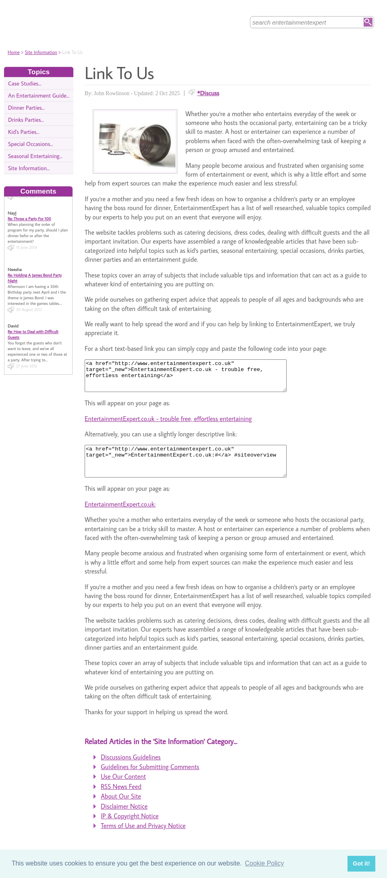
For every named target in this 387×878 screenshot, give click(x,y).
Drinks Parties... (26, 119)
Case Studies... (24, 83)
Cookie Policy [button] (264, 863)
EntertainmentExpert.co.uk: (120, 516)
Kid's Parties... (23, 132)
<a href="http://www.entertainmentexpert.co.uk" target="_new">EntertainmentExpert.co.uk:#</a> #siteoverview (198, 470)
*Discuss (208, 93)
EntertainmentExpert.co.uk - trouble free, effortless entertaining (168, 425)
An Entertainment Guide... (38, 95)
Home (14, 52)
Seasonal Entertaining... (35, 156)
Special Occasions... (30, 144)
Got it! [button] (361, 863)
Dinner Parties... (26, 107)
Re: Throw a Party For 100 (29, 214)
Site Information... (29, 168)
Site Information (41, 52)
